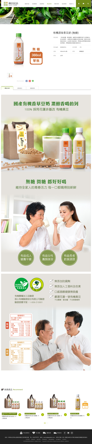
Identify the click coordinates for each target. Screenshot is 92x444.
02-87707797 (36, 437)
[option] (25, 50)
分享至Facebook (27, 81)
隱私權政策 (44, 439)
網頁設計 (62, 441)
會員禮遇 (64, 3)
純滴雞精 (34, 3)
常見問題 (28, 439)
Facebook (64, 432)
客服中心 (71, 3)
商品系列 (49, 3)
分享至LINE (33, 81)
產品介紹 (7, 88)
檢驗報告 (32, 88)
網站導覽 (39, 439)
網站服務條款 (51, 439)
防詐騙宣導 (58, 439)
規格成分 (19, 88)
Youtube (68, 432)
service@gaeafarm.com (49, 437)
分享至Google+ (30, 81)
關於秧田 (56, 3)
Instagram (71, 432)
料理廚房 (64, 439)
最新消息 (27, 3)
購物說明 (33, 439)
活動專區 (42, 3)
